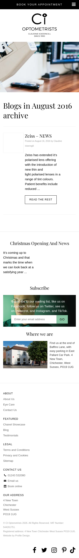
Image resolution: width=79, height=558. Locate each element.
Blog (6, 430)
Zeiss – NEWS (38, 136)
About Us (8, 399)
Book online (12, 486)
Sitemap (8, 460)
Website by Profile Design (16, 535)
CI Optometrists (39, 25)
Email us (10, 480)
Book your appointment (39, 4)
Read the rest (40, 199)
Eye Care (9, 404)
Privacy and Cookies (15, 455)
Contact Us (10, 410)
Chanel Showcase (14, 424)
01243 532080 (14, 475)
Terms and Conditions (16, 449)
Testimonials (10, 435)
